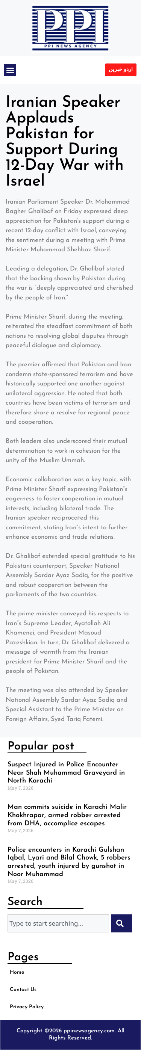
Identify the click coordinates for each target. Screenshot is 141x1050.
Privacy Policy (27, 1007)
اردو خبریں (121, 70)
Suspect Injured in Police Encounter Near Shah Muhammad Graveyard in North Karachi (66, 772)
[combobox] (58, 923)
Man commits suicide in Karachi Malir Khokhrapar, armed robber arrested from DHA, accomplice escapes (67, 815)
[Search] (121, 923)
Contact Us (23, 990)
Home (17, 972)
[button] (10, 70)
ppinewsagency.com (89, 1031)
